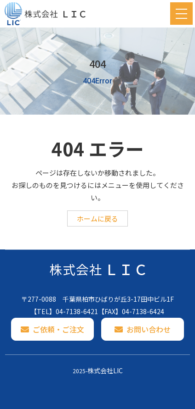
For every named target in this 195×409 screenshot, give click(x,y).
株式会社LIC (105, 370)
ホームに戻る (97, 218)
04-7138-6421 (77, 311)
